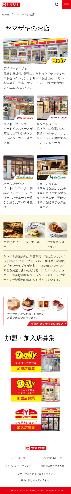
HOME (5, 14)
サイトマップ (18, 458)
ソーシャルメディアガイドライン (35, 473)
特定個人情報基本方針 (52, 466)
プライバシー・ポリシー (18, 466)
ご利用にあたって (52, 458)
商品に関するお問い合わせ (35, 480)
